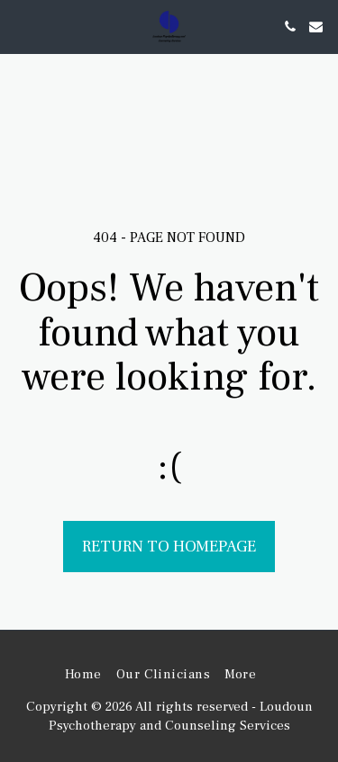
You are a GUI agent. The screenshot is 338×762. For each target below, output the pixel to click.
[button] (20, 26)
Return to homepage (169, 546)
